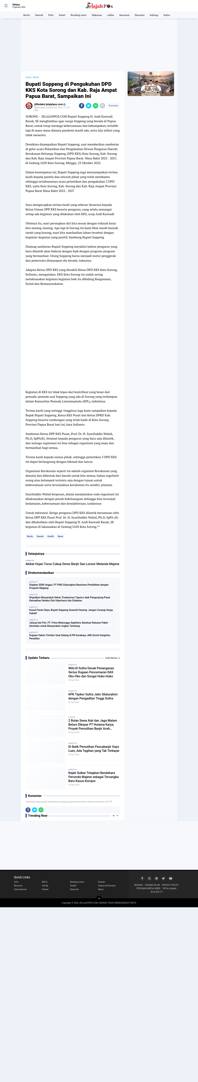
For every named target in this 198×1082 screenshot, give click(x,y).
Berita (26, 15)
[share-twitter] (88, 105)
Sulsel (62, 15)
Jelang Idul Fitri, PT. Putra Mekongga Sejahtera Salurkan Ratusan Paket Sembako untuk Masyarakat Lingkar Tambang (68, 624)
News (60, 536)
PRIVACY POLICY (170, 885)
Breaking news (78, 15)
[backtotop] (99, 899)
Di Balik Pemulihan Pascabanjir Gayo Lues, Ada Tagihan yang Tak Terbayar (93, 749)
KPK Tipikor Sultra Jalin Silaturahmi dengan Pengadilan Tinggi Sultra (93, 696)
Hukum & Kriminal (107, 885)
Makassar (97, 15)
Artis (16, 882)
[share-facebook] (81, 105)
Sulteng (154, 15)
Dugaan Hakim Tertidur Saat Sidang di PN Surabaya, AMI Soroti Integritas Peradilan (69, 637)
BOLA (44, 882)
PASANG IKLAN (152, 885)
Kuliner (45, 889)
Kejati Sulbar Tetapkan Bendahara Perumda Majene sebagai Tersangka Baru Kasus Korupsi (93, 777)
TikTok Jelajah (169, 888)
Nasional (74, 889)
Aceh (72, 717)
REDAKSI (138, 885)
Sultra (166, 15)
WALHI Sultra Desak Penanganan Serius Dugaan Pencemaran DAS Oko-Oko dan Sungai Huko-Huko (91, 672)
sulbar (110, 15)
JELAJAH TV (156, 892)
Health (50, 536)
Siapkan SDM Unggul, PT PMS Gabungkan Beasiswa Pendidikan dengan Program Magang (69, 586)
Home (28, 77)
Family (45, 885)
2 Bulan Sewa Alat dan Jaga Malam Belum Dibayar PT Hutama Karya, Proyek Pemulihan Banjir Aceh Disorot (92, 725)
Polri (51, 15)
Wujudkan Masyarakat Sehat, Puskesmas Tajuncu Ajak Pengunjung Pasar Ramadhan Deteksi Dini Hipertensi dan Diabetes (69, 599)
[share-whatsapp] (95, 105)
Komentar (113, 105)
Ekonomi (139, 15)
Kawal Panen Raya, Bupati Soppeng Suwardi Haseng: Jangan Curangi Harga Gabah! (71, 612)
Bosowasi (124, 15)
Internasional (20, 889)
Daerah (39, 15)
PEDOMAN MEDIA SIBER (148, 888)
